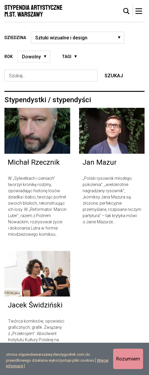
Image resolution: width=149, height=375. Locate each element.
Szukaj (114, 75)
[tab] (126, 11)
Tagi (66, 56)
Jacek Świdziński (35, 305)
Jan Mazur (99, 162)
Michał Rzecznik (34, 162)
